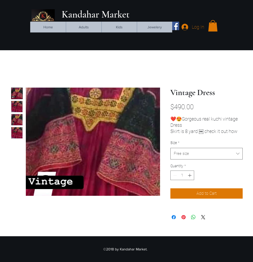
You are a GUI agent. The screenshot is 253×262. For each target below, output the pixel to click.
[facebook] (175, 26)
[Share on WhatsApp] (193, 217)
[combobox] (206, 153)
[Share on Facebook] (174, 217)
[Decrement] (174, 175)
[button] (213, 25)
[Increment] (190, 175)
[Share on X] (203, 217)
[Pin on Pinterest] (183, 217)
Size (174, 143)
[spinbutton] (182, 175)
